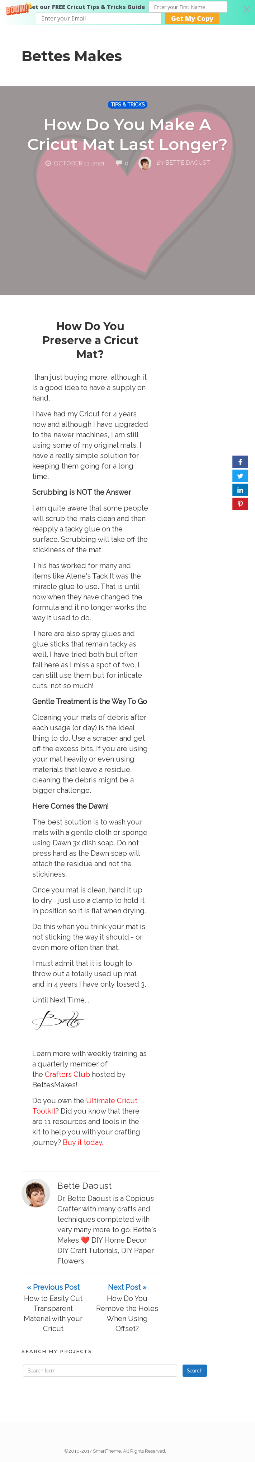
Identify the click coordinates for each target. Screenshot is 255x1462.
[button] (127, 12)
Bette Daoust (84, 1185)
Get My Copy (192, 18)
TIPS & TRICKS (128, 105)
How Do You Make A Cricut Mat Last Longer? (127, 134)
